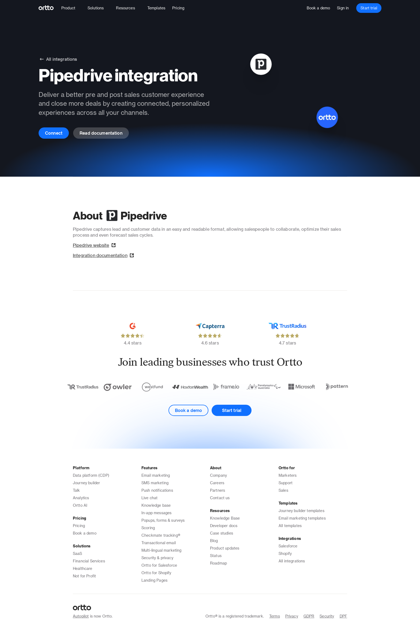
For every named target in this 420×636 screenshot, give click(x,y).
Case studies (221, 533)
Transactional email (158, 542)
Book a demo (84, 533)
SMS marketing (154, 482)
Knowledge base (156, 505)
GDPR (308, 616)
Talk (76, 490)
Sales (283, 490)
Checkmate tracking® (160, 535)
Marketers (288, 475)
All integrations (292, 561)
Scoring (148, 527)
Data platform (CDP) (91, 475)
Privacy (291, 616)
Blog (214, 540)
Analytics (81, 497)
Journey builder (86, 482)
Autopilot (81, 616)
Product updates (224, 548)
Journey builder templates (301, 510)
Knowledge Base (225, 518)
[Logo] (48, 8)
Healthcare (82, 568)
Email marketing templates (302, 518)
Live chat (149, 497)
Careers (217, 482)
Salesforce (288, 546)
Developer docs (223, 525)
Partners (217, 490)
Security (327, 616)
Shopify (285, 553)
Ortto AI (80, 505)
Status (216, 555)
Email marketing (155, 475)
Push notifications (157, 490)
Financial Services (89, 561)
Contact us (220, 497)
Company (218, 475)
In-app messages (156, 512)
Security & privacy (157, 557)
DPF (343, 616)
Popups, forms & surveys (163, 520)
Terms (274, 616)
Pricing (79, 525)
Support (285, 482)
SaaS (77, 553)
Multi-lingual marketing (161, 550)
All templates (290, 525)
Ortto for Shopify (156, 572)
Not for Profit (84, 576)
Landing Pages (154, 580)
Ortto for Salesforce (159, 565)
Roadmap (218, 563)
